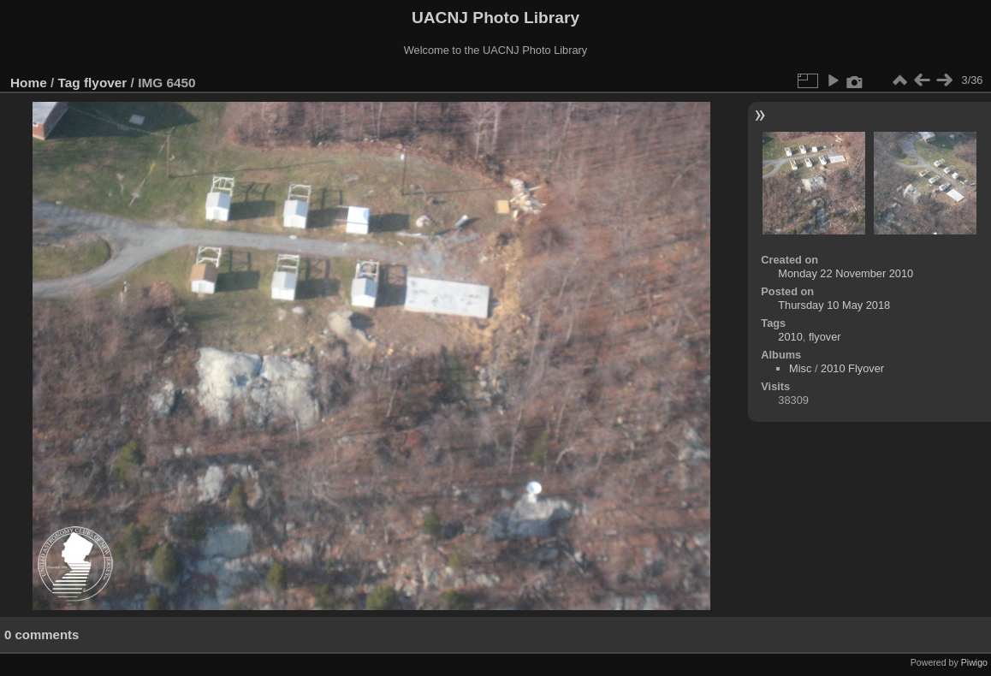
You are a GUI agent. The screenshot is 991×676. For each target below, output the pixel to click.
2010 (790, 336)
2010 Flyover (852, 368)
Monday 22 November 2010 (845, 273)
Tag (69, 82)
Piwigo (974, 662)
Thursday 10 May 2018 (834, 305)
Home (28, 82)
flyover (105, 82)
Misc (800, 368)
